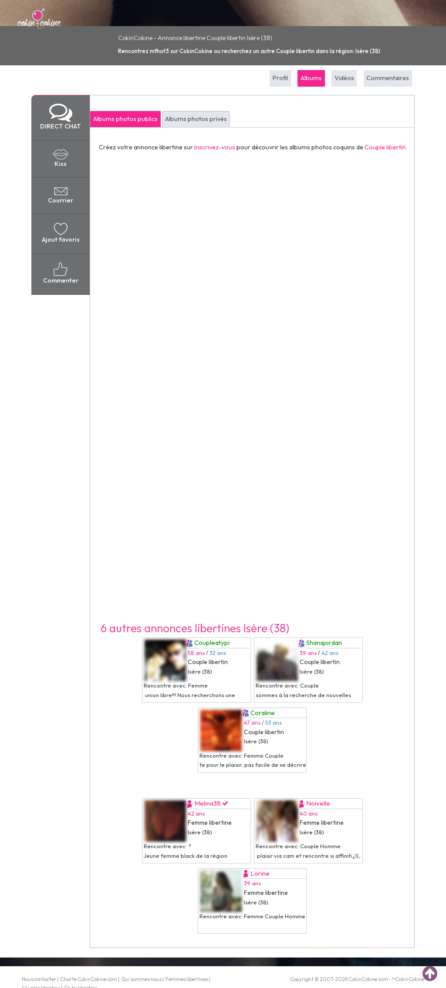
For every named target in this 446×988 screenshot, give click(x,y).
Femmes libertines (187, 979)
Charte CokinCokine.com (88, 979)
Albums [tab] (311, 78)
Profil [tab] (280, 78)
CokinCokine (362, 979)
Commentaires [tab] (387, 78)
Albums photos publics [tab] (125, 119)
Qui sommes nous (141, 979)
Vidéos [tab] (344, 78)
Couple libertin (385, 147)
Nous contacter (39, 979)
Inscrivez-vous (214, 147)
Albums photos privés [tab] (196, 119)
